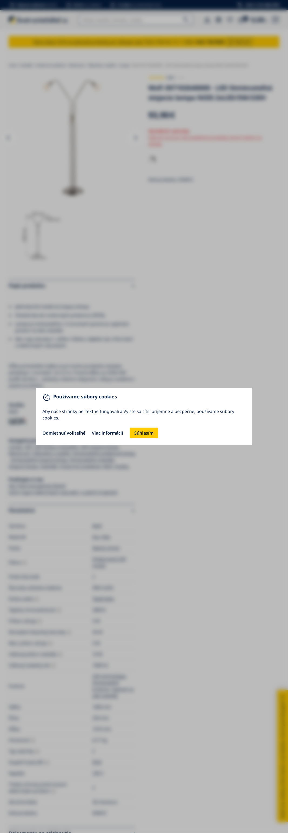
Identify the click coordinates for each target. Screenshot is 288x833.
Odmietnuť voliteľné (63, 433)
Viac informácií (107, 433)
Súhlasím (143, 433)
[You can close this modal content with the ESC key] (144, 416)
